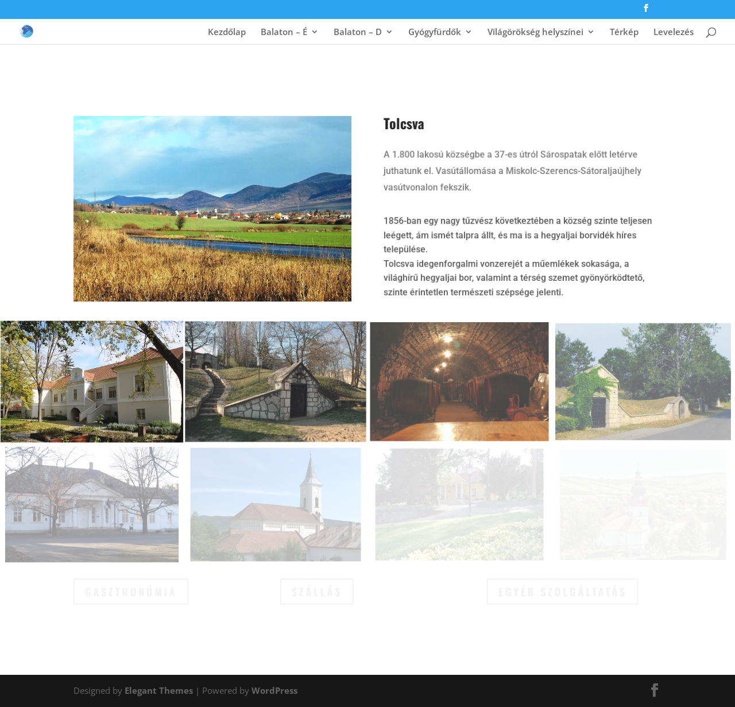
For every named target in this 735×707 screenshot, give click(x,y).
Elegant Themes (159, 690)
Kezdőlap (227, 32)
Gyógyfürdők (434, 32)
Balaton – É (284, 32)
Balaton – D (358, 32)
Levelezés (673, 32)
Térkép (624, 32)
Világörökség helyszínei (535, 32)
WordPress (274, 690)
